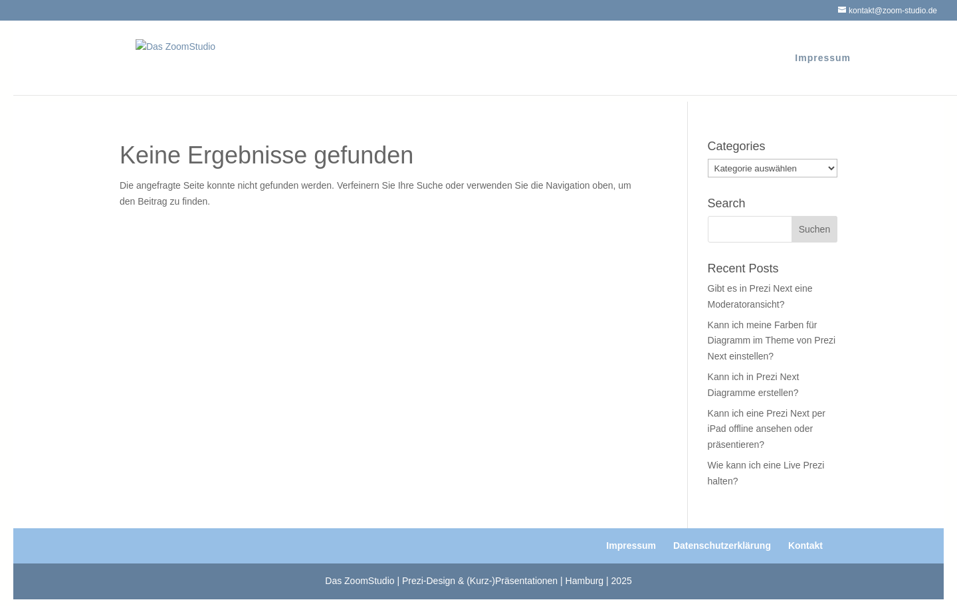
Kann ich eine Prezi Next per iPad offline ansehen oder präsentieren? (766, 429)
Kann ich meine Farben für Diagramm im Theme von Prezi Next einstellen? (772, 341)
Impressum (823, 58)
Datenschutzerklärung (722, 545)
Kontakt (805, 545)
